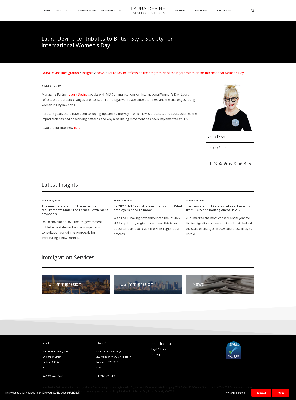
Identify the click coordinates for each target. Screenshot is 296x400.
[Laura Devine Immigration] (148, 10)
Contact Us (223, 10)
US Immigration (111, 10)
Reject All (261, 392)
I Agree (280, 392)
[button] (252, 10)
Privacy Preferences (236, 392)
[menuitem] (47, 10)
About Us (63, 10)
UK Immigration (86, 10)
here (77, 128)
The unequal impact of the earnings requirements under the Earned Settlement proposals (75, 210)
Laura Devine (78, 94)
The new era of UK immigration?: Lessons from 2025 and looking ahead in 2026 (218, 208)
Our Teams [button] (202, 10)
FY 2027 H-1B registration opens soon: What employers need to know (148, 208)
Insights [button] (182, 10)
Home (47, 10)
